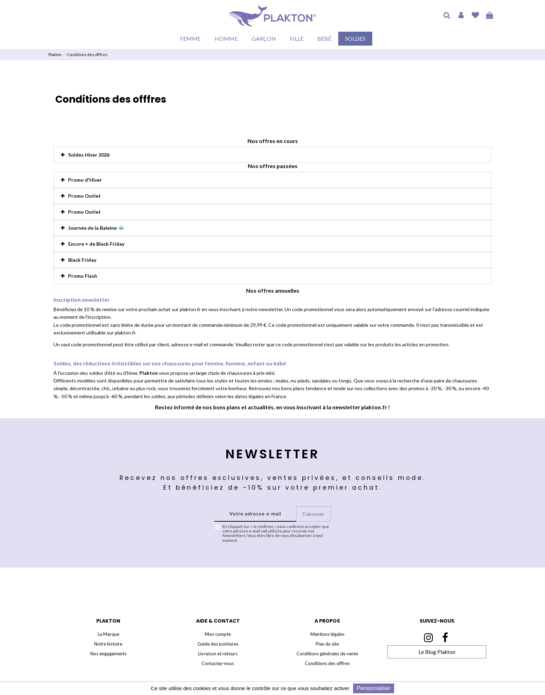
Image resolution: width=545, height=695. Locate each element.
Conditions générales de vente (327, 653)
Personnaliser (374, 688)
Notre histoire (108, 644)
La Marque (108, 634)
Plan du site (327, 644)
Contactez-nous (218, 663)
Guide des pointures (217, 644)
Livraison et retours (217, 653)
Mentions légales (327, 634)
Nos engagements (108, 653)
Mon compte (218, 634)
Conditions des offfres (327, 663)
